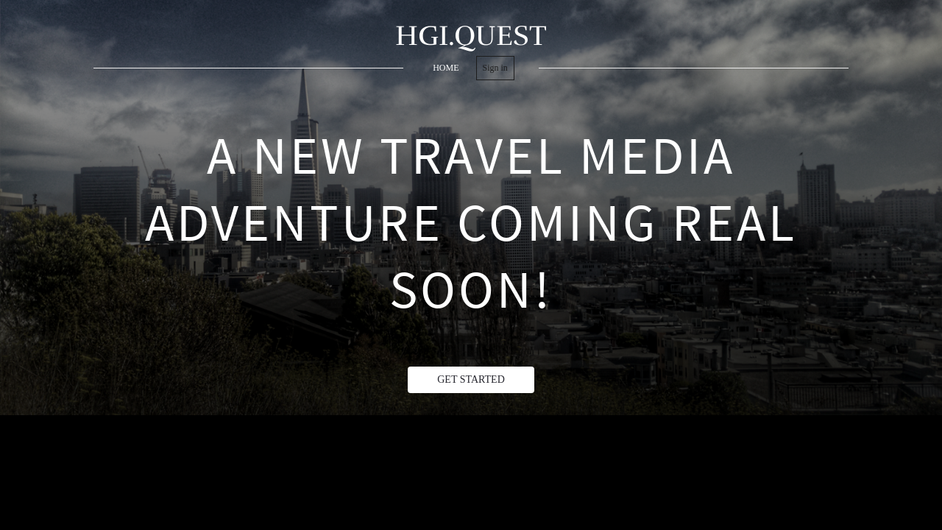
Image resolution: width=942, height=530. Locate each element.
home (445, 68)
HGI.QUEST (471, 35)
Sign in (495, 68)
